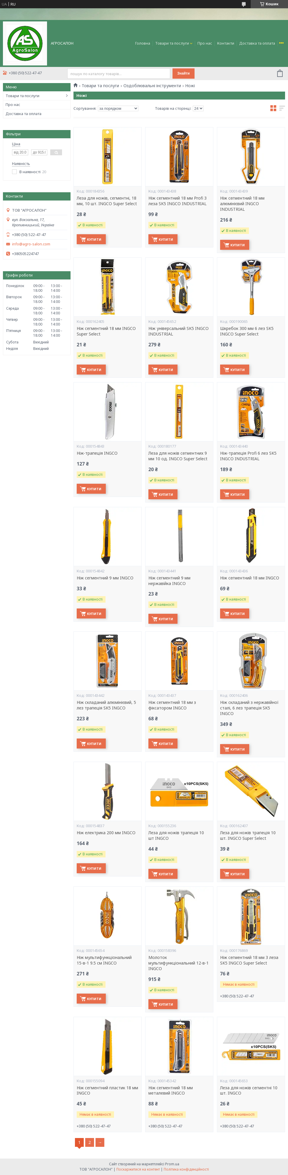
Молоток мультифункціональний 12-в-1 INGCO (178, 963)
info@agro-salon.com (31, 244)
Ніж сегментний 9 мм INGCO (105, 578)
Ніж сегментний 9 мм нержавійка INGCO (169, 580)
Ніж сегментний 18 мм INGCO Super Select (106, 331)
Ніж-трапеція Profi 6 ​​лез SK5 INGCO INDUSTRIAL (248, 456)
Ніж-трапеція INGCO (97, 453)
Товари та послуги (172, 43)
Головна (142, 43)
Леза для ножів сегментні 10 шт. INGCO (248, 1090)
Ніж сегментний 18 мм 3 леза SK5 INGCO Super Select (249, 960)
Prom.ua (172, 1163)
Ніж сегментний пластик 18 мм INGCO (107, 1090)
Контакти (225, 43)
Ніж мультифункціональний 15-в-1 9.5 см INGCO (104, 960)
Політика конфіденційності (186, 1169)
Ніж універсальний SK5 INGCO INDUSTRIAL (178, 331)
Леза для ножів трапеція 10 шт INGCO (176, 835)
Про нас (204, 43)
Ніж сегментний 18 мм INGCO (249, 578)
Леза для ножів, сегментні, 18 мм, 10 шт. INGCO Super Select (107, 200)
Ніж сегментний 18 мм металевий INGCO (170, 1090)
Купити (94, 239)
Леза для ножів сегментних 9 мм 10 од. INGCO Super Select (177, 456)
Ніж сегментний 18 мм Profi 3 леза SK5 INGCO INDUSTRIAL (177, 200)
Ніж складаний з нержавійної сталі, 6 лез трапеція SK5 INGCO (249, 708)
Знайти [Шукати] (183, 73)
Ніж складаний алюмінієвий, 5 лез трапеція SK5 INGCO (106, 705)
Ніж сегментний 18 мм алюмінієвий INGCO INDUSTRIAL (242, 203)
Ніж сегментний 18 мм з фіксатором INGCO (172, 705)
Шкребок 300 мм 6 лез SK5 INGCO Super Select (247, 331)
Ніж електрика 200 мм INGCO (106, 832)
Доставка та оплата (257, 43)
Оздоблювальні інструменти (152, 85)
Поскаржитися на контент (138, 1169)
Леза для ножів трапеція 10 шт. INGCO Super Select (248, 835)
